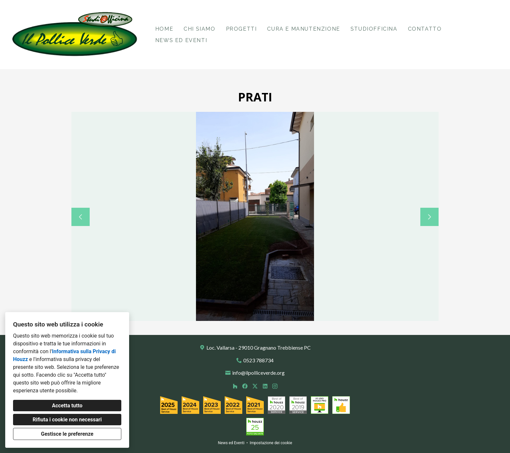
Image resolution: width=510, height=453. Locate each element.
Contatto (425, 29)
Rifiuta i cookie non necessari (67, 419)
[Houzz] (235, 386)
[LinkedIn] (265, 386)
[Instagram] (275, 386)
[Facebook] (245, 386)
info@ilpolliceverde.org (258, 373)
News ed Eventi (181, 40)
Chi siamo (199, 29)
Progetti (241, 29)
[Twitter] (255, 386)
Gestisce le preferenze (67, 434)
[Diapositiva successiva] (429, 217)
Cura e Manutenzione (303, 29)
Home (164, 29)
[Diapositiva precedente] (80, 217)
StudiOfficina (374, 29)
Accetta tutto (67, 405)
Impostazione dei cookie (271, 443)
